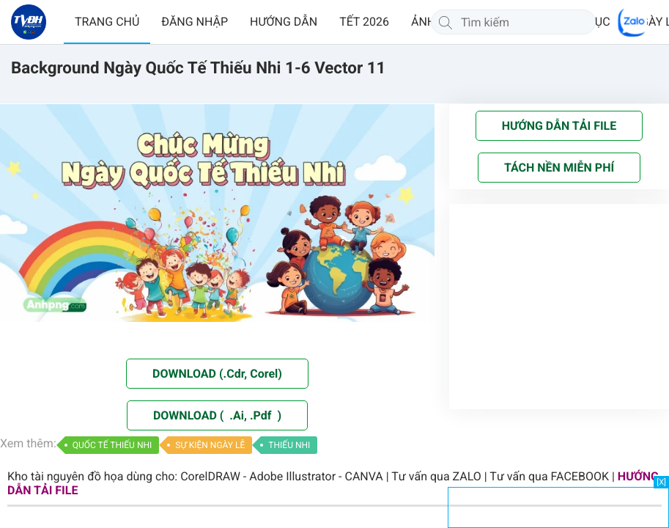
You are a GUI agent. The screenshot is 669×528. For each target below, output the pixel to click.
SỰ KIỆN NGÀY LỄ (210, 445)
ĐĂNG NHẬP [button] (194, 22)
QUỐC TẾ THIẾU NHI (112, 445)
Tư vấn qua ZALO (436, 476)
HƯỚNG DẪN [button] (283, 22)
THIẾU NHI (289, 445)
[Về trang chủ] (28, 22)
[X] (661, 482)
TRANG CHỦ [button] (107, 22)
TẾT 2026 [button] (364, 22)
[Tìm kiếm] (445, 22)
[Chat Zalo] (632, 22)
